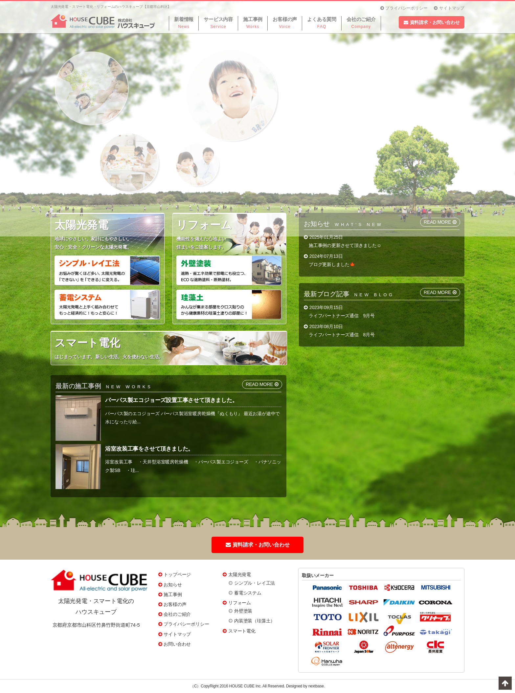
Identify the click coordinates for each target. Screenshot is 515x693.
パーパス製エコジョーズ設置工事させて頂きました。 (171, 400)
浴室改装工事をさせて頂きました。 (149, 449)
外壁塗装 (243, 611)
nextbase (316, 686)
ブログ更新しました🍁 (332, 264)
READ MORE (440, 292)
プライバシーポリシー (186, 624)
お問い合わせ (177, 644)
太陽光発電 (239, 574)
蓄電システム (247, 592)
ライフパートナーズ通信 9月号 (342, 315)
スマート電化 (242, 631)
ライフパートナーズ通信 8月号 (342, 334)
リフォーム (239, 602)
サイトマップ (177, 634)
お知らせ (173, 584)
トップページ (177, 574)
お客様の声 (175, 604)
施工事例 (173, 594)
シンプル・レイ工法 (254, 583)
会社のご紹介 (177, 614)
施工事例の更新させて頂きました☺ (345, 245)
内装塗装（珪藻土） (254, 620)
